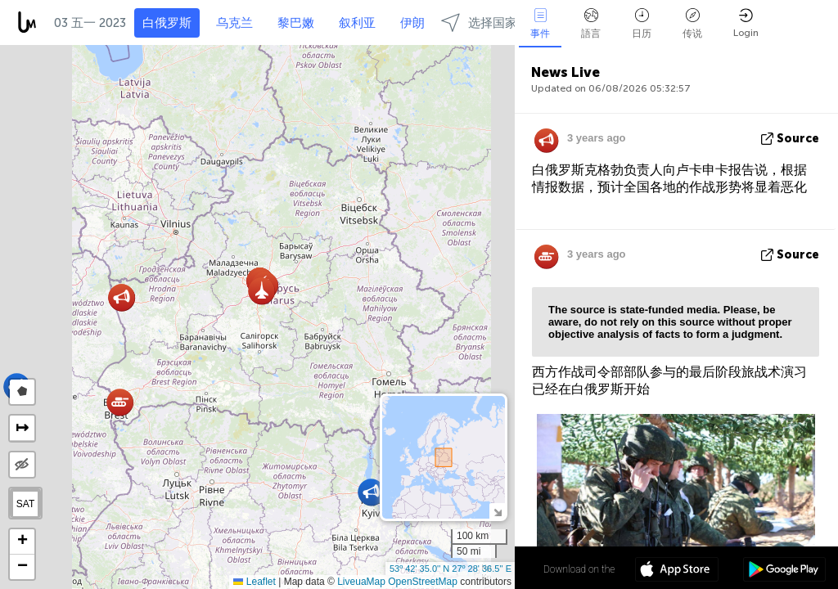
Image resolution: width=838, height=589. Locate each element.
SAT (25, 504)
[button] (371, 492)
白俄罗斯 (166, 23)
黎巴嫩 (295, 23)
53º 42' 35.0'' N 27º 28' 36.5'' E (450, 568)
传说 (692, 23)
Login (746, 23)
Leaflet (254, 581)
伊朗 (412, 23)
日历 (641, 23)
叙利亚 (357, 23)
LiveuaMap (361, 581)
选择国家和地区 (497, 22)
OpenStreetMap (422, 581)
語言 (591, 23)
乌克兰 (234, 23)
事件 (540, 23)
